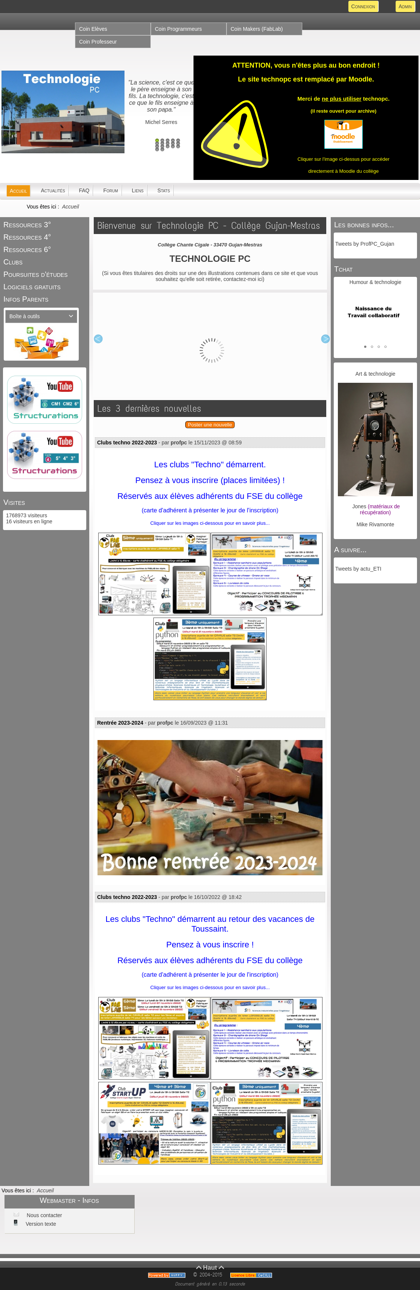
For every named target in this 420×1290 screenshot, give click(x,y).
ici (260, 279)
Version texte (40, 1224)
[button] (365, 346)
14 (173, 146)
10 (178, 143)
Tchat (343, 269)
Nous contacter (43, 1215)
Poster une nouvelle (210, 424)
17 (162, 149)
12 (162, 146)
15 (178, 146)
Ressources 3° (27, 225)
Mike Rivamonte (375, 524)
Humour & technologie (376, 282)
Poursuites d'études (35, 274)
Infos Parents (25, 299)
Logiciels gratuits (32, 286)
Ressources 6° (27, 249)
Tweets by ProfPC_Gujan (364, 244)
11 (157, 146)
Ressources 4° (27, 237)
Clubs (12, 262)
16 (157, 149)
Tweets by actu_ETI (358, 569)
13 (167, 146)
